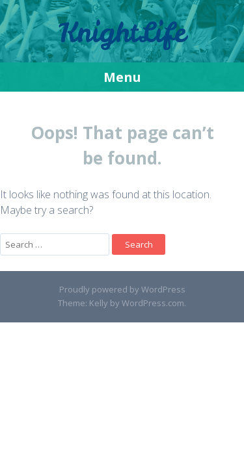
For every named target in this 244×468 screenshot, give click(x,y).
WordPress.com (153, 303)
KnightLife (122, 32)
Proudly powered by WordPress (122, 289)
